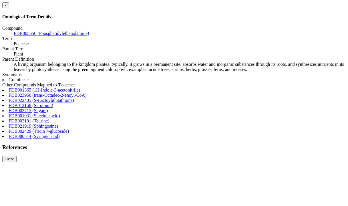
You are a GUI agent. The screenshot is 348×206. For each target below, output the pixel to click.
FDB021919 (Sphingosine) (33, 126)
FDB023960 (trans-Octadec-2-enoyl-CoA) (47, 95)
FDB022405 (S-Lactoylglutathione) (41, 100)
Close (9, 159)
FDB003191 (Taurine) (29, 120)
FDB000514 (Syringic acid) (34, 136)
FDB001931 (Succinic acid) (34, 115)
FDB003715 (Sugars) (28, 110)
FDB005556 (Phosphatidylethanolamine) (51, 33)
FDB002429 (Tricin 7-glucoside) (39, 131)
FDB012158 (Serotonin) (31, 105)
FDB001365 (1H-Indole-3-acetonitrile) (44, 90)
